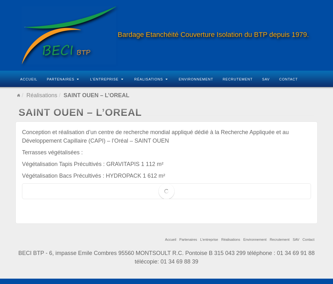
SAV (266, 79)
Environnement (196, 79)
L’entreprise (106, 79)
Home (18, 95)
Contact (288, 79)
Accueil (28, 79)
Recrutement (237, 79)
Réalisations (151, 79)
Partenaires (63, 79)
